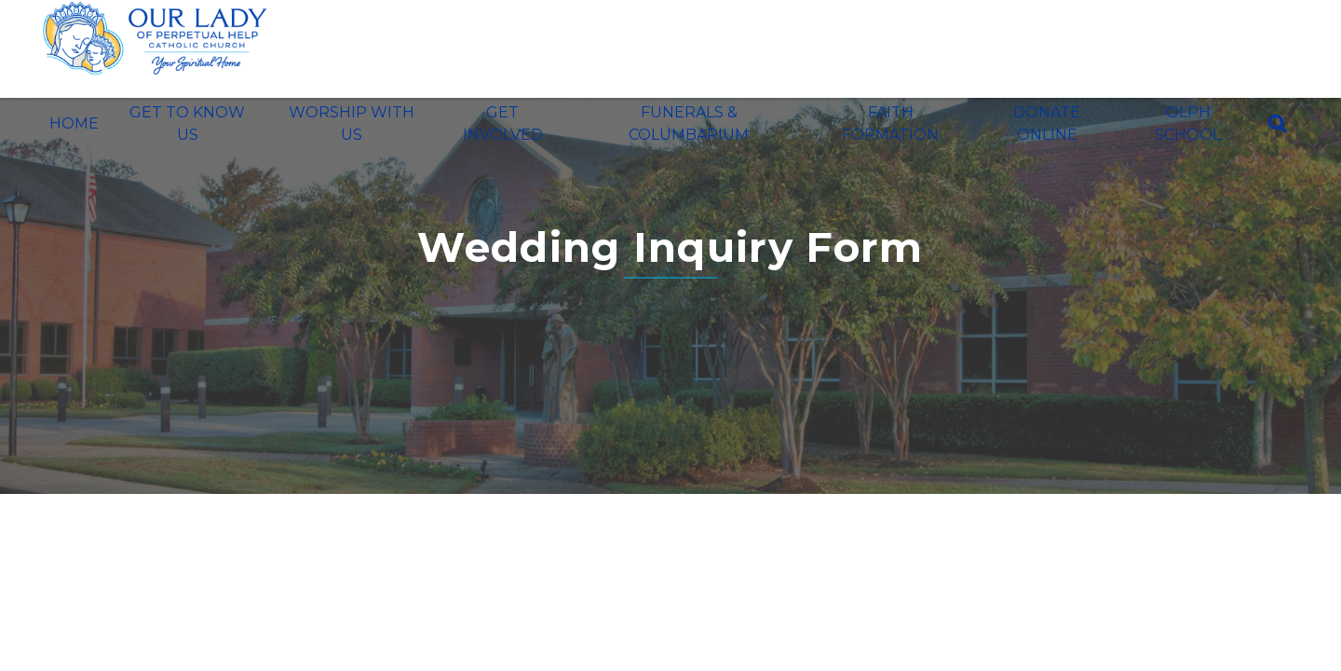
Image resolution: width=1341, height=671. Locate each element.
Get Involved (503, 123)
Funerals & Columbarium (689, 123)
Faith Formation (890, 123)
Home (74, 123)
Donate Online (1046, 123)
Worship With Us (351, 123)
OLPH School (1188, 123)
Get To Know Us (187, 123)
